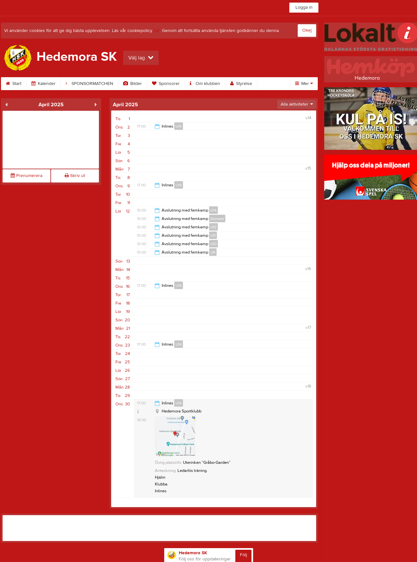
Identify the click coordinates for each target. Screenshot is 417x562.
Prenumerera (26, 176)
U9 (212, 252)
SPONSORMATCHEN (89, 84)
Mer (304, 84)
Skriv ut (75, 176)
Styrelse (241, 84)
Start (13, 84)
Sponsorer (166, 84)
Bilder (132, 84)
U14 (179, 126)
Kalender (43, 84)
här (157, 31)
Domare (217, 218)
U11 (213, 235)
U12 (213, 227)
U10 (213, 243)
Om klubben (205, 84)
